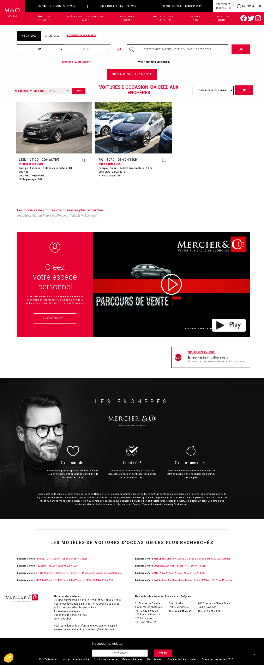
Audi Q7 (201, 573)
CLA (218, 558)
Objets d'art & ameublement (119, 6)
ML (208, 558)
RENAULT (41, 558)
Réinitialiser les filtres (81, 35)
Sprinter (225, 558)
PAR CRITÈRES (51, 36)
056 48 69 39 (148, 622)
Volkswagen (89, 215)
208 (53, 565)
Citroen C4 (64, 573)
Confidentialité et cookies (182, 659)
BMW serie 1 (49, 580)
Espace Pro (195, 18)
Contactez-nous (222, 18)
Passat (179, 565)
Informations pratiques (163, 18)
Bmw (27, 215)
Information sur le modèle (132, 74)
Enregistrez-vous (55, 318)
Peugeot (62, 215)
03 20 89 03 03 (149, 610)
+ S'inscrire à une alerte (75, 62)
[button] (9, 658)
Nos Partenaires (48, 659)
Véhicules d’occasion (43, 18)
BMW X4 (99, 580)
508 (58, 565)
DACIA (157, 580)
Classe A (171, 558)
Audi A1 (164, 573)
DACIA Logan (225, 580)
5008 (74, 565)
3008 (63, 565)
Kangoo (65, 558)
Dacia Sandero (169, 580)
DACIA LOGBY (209, 580)
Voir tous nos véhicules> (154, 62)
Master (83, 558)
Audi (20, 215)
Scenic (75, 558)
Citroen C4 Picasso (80, 573)
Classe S (201, 558)
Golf (172, 565)
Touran (193, 565)
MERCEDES (160, 558)
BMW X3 (90, 580)
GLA (213, 558)
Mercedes (49, 215)
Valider (163, 653)
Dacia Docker (185, 580)
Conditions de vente (105, 659)
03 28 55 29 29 (183, 610)
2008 (69, 565)
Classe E (191, 558)
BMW (38, 580)
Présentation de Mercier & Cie (86, 18)
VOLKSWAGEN (161, 565)
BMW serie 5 (78, 580)
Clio (49, 558)
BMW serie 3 (63, 580)
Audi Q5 (191, 573)
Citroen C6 (97, 573)
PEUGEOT (41, 565)
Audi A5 (182, 573)
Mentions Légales (132, 659)
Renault (75, 215)
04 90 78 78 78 (212, 610)
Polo (186, 565)
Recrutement (154, 659)
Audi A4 (173, 573)
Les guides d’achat (126, 18)
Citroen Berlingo (113, 573)
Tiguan (202, 565)
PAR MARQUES (28, 36)
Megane (56, 558)
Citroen (37, 215)
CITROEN (41, 573)
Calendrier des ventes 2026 (217, 659)
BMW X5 (109, 580)
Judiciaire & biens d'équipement (56, 6)
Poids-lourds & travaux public (182, 6)
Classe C (181, 558)
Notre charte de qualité (76, 659)
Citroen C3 (52, 573)
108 (49, 565)
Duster (197, 580)
